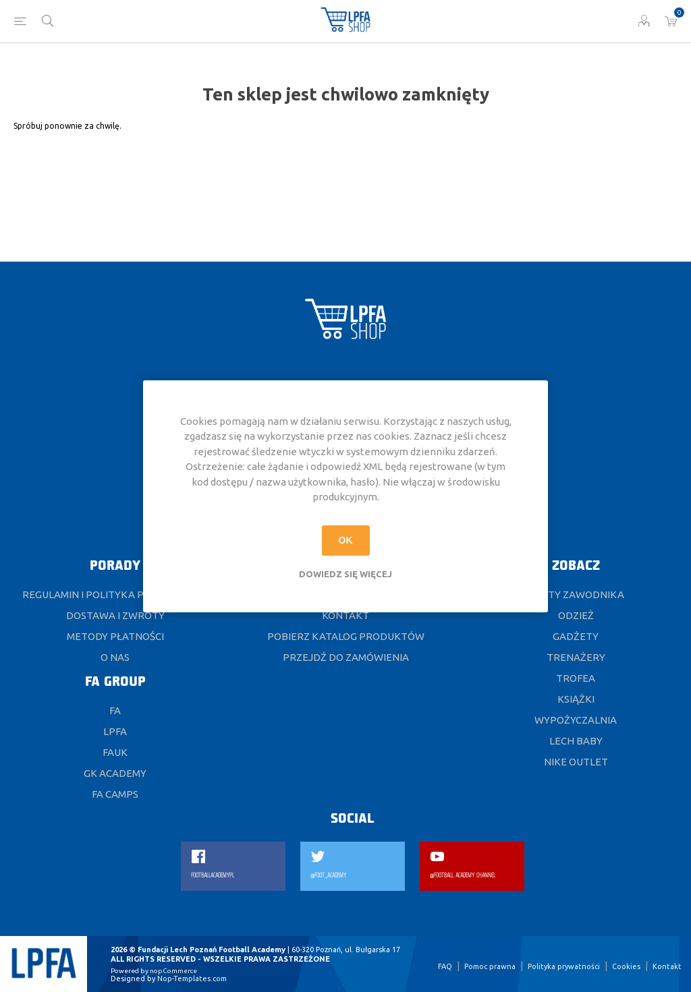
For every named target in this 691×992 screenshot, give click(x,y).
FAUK (115, 752)
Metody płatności (115, 636)
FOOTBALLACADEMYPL (212, 876)
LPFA (115, 731)
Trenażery (576, 657)
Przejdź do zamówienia (346, 657)
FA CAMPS (115, 794)
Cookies (626, 966)
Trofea (575, 678)
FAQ (445, 966)
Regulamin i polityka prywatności (115, 594)
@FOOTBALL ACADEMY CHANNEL (462, 876)
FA (115, 710)
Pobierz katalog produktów (345, 636)
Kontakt (345, 615)
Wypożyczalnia (575, 720)
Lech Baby (576, 741)
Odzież (576, 615)
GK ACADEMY (115, 773)
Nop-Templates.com (192, 978)
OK (346, 540)
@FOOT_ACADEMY (328, 876)
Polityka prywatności (564, 966)
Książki (576, 699)
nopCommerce (173, 970)
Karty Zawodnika (575, 594)
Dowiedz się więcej (345, 574)
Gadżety (576, 636)
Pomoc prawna (490, 966)
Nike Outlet (576, 761)
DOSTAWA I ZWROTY (115, 615)
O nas (115, 657)
